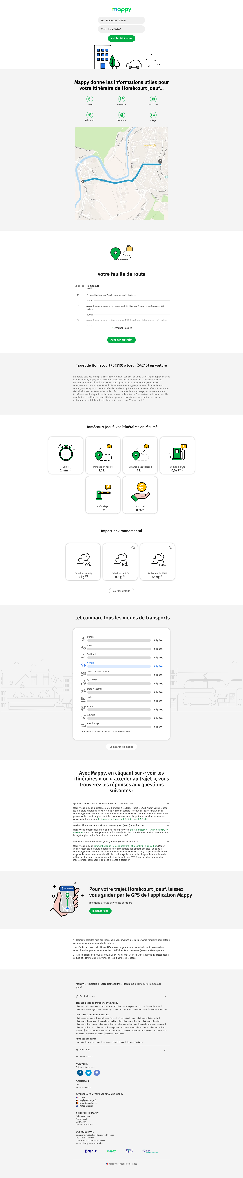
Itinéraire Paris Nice (107, 1024)
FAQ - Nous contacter (85, 1138)
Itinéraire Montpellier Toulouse (134, 1028)
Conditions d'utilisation (85, 1135)
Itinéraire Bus (126, 1010)
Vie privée (101, 1135)
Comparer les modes (121, 746)
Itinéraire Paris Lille (131, 1021)
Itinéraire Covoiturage (85, 1010)
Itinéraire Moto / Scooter (107, 1010)
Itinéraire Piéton (93, 1006)
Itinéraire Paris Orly (150, 1021)
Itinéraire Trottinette (158, 1010)
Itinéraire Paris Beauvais (119, 1031)
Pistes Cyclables (93, 1042)
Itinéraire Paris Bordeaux (86, 1021)
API (77, 1084)
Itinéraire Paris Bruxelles (96, 1031)
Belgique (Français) (86, 1100)
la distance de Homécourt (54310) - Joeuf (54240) (122, 819)
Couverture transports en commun (90, 1141)
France (80, 1098)
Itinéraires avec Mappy (85, 1018)
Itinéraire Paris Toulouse (86, 1024)
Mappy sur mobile (83, 1087)
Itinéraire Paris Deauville (147, 1018)
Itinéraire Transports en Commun (131, 1006)
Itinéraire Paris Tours (85, 1028)
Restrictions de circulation (132, 1042)
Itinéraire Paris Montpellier (107, 1028)
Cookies (110, 1135)
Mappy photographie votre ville (89, 1143)
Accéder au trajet (121, 340)
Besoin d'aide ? (84, 1057)
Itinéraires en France (107, 1018)
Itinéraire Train (153, 1006)
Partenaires (88, 1125)
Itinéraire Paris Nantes (127, 1024)
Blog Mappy (81, 1122)
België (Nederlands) (86, 1103)
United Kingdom (84, 1106)
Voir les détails (121, 591)
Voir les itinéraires (121, 38)
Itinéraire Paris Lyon (126, 1018)
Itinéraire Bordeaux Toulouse (151, 1024)
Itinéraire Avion (140, 1010)
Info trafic (80, 1042)
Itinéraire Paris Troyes (114, 1034)
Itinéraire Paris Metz (94, 1034)
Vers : (111, 29)
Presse (79, 1125)
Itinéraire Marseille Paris (110, 1021)
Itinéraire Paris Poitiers (142, 1031)
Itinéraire (80, 1006)
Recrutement (81, 1119)
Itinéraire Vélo (108, 1006)
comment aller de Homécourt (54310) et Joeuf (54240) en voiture (125, 846)
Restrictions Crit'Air (110, 1042)
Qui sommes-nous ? (84, 1116)
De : (113, 20)
